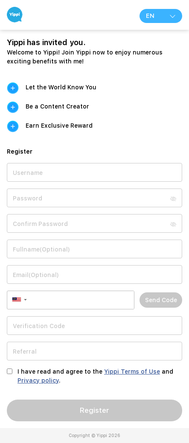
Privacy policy (38, 380)
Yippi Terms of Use (132, 371)
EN (161, 16)
